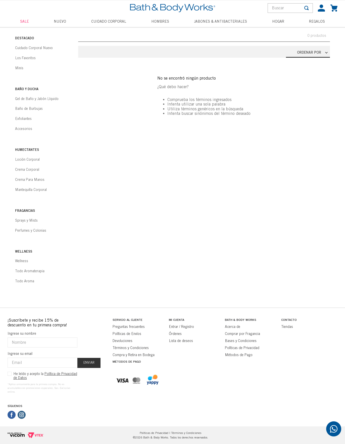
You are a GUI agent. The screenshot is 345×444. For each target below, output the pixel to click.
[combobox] (290, 8)
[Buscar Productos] (306, 8)
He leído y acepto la (45, 376)
